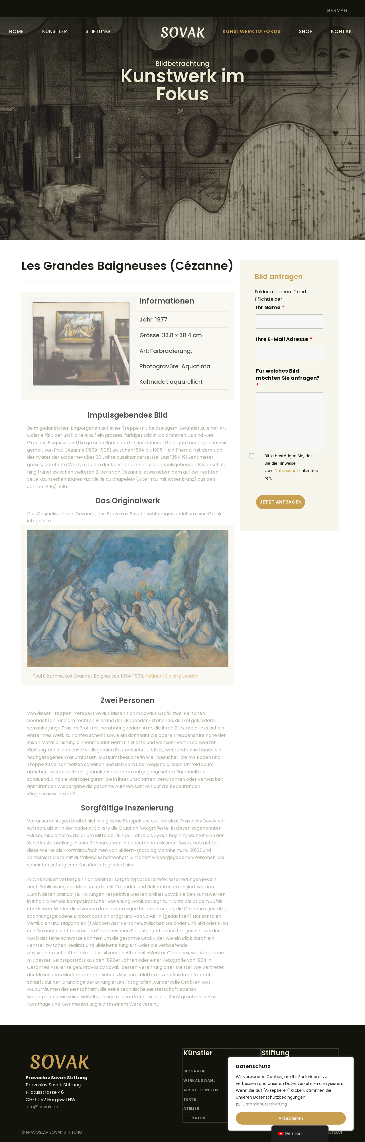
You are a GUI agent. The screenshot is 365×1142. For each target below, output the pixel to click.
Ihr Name (270, 307)
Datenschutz (287, 471)
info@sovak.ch (42, 1106)
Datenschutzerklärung (265, 1104)
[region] (291, 1094)
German (337, 10)
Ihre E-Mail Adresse (284, 339)
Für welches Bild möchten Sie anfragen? (288, 378)
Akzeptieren (291, 1118)
